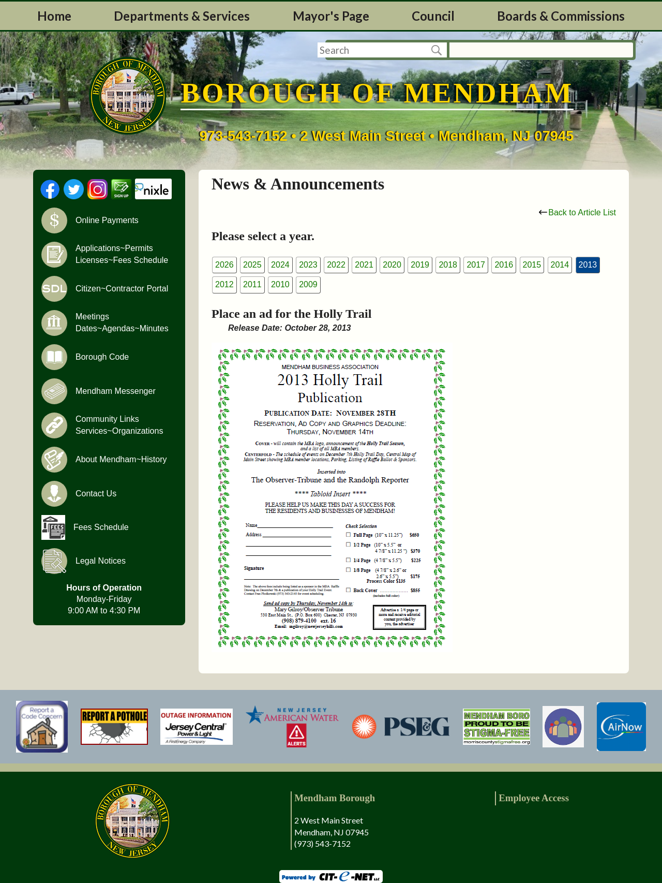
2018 (448, 264)
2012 (224, 284)
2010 (280, 284)
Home (54, 15)
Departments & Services (182, 15)
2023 (308, 264)
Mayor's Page (331, 15)
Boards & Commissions (561, 15)
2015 (532, 264)
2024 (280, 264)
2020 (392, 264)
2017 (476, 264)
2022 (336, 264)
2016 (503, 264)
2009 (308, 284)
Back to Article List (577, 212)
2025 (252, 264)
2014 (560, 264)
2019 (420, 264)
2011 (252, 284)
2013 (588, 264)
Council (433, 15)
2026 (224, 264)
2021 (364, 264)
